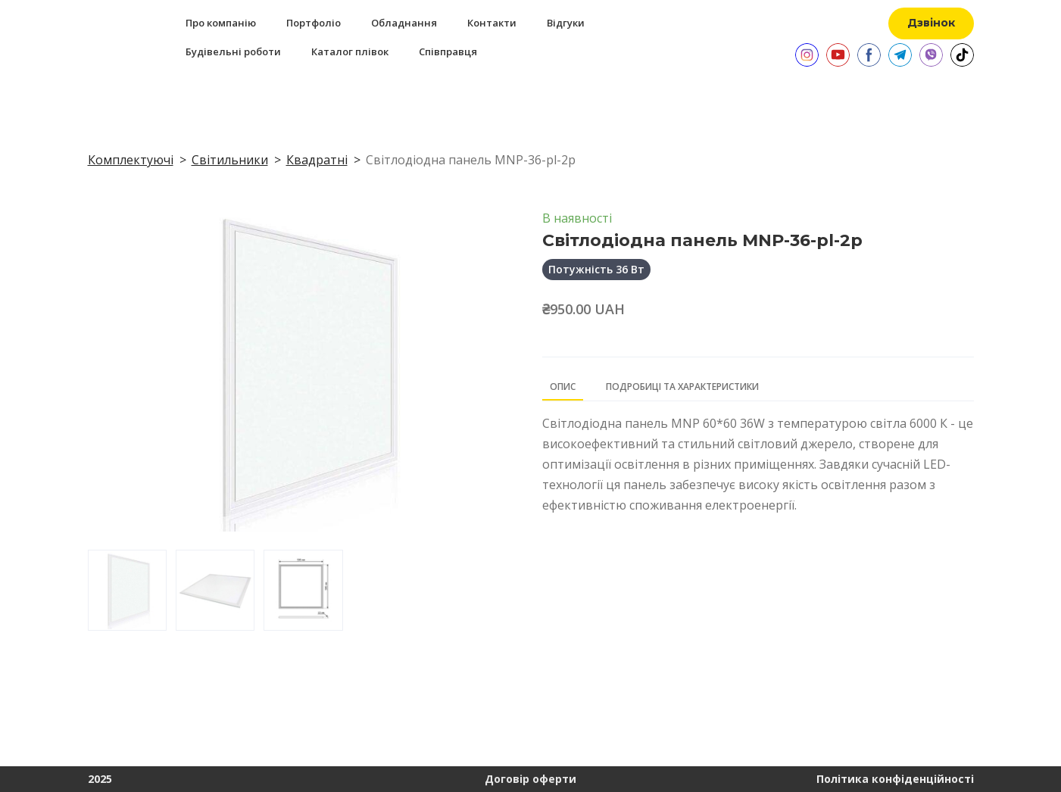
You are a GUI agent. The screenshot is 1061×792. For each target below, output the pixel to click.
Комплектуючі (130, 159)
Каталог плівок (350, 51)
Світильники (230, 159)
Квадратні (317, 159)
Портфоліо (313, 23)
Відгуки (566, 23)
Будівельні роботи (233, 51)
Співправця (448, 51)
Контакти (491, 23)
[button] (931, 23)
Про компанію (221, 23)
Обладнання (404, 23)
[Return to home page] (104, 36)
